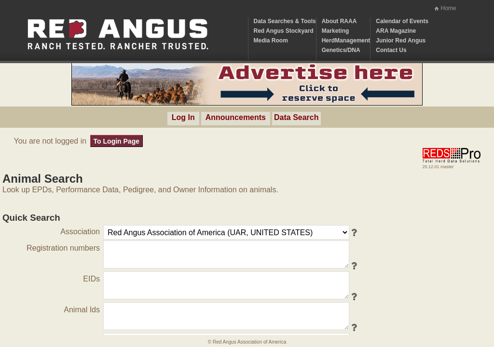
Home (448, 8)
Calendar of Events (402, 21)
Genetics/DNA (341, 50)
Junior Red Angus (400, 40)
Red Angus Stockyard (284, 30)
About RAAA (339, 21)
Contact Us (391, 50)
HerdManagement (346, 40)
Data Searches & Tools (285, 21)
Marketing (335, 30)
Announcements (236, 117)
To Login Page (116, 141)
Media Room (271, 40)
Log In (183, 117)
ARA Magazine (396, 30)
